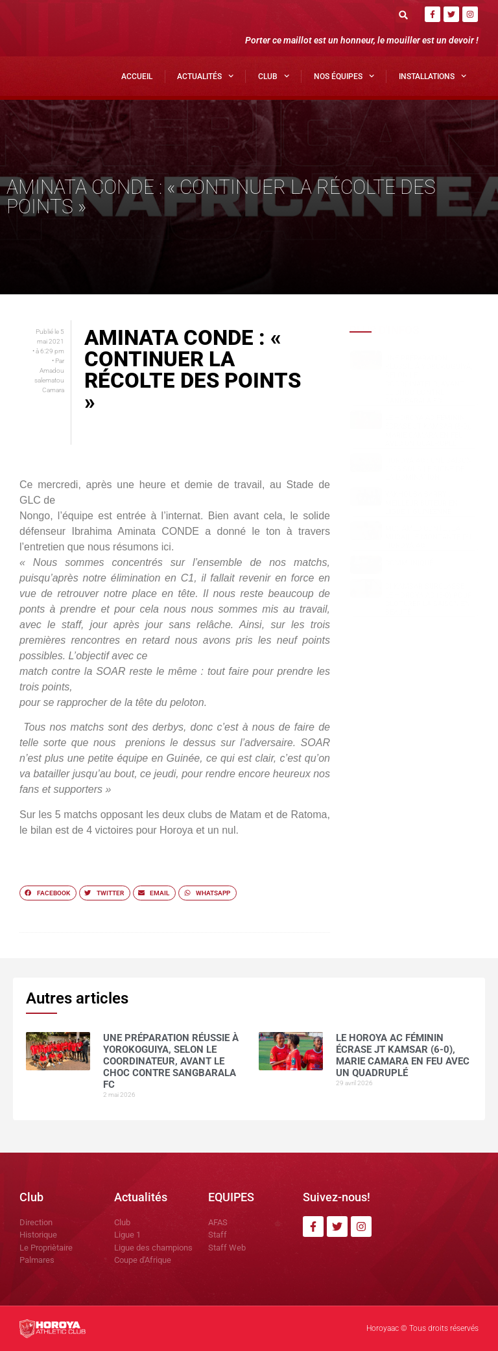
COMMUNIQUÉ (409, 563)
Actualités (205, 76)
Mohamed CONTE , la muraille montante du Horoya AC (428, 537)
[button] (404, 14)
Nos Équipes (344, 76)
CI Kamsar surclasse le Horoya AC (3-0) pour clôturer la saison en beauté (428, 599)
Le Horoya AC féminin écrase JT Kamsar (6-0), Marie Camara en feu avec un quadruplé (428, 431)
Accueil (136, 76)
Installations (432, 76)
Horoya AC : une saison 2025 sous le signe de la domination (428, 469)
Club (273, 76)
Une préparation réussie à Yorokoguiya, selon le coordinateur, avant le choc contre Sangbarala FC (428, 379)
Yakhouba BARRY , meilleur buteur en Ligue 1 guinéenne (421, 502)
